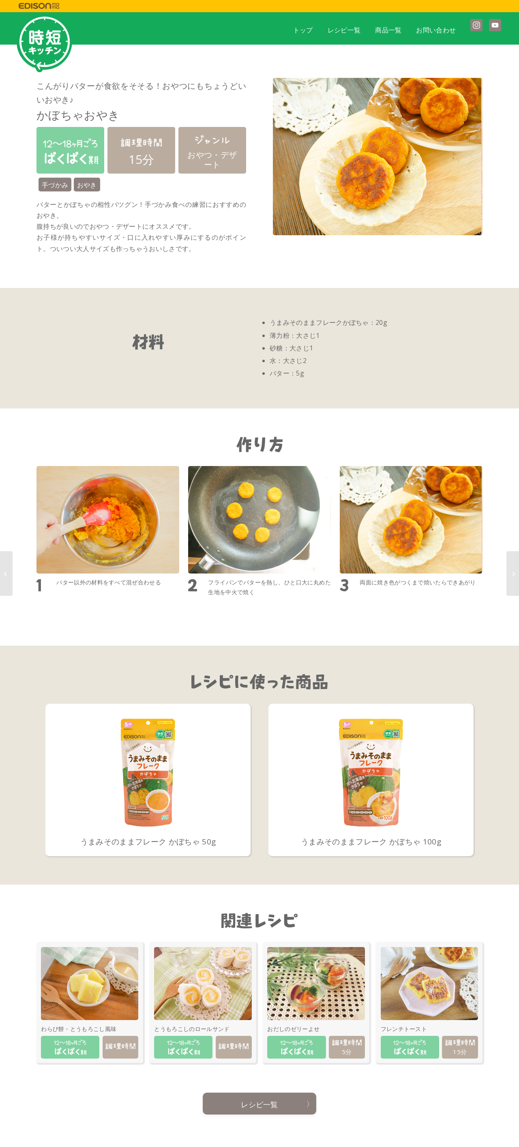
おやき (87, 184)
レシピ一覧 (259, 1104)
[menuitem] (303, 28)
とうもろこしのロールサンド (191, 1029)
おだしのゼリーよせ (293, 1029)
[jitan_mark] (45, 43)
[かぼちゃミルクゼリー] (512, 573)
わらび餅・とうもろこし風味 (78, 1029)
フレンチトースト (404, 1029)
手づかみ (55, 184)
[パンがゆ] (6, 573)
